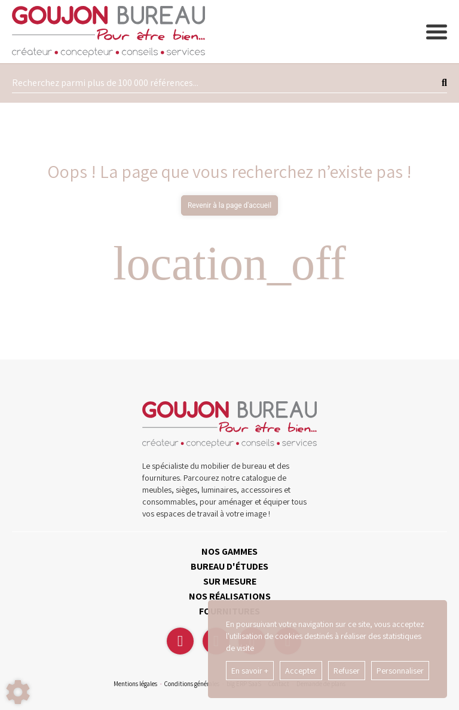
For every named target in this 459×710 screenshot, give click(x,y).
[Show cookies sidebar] (18, 692)
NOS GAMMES (229, 551)
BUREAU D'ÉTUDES (229, 566)
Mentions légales (135, 683)
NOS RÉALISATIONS (230, 596)
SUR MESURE (229, 581)
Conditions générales (191, 683)
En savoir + (249, 670)
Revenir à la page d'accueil (229, 205)
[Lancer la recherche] (444, 83)
